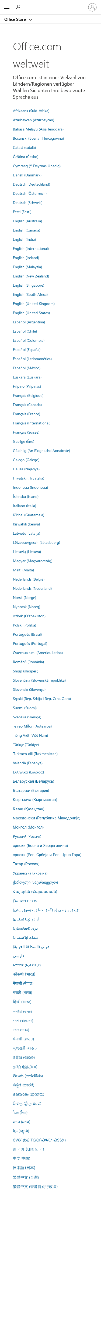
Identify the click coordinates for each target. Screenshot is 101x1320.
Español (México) (26, 367)
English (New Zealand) (31, 276)
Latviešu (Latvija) (26, 533)
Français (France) (26, 413)
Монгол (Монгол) (28, 827)
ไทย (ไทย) (20, 1112)
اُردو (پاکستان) (26, 919)
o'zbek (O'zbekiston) (29, 615)
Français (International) (31, 423)
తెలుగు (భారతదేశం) (28, 1075)
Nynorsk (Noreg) (26, 606)
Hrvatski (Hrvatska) (28, 478)
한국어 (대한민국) (28, 1149)
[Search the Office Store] (18, 7)
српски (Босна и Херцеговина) (40, 845)
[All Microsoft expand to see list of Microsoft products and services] (6, 7)
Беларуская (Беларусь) (33, 781)
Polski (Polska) (24, 625)
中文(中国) (21, 1158)
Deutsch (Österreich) (30, 193)
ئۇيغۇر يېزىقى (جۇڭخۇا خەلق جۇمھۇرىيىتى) (46, 909)
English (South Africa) (30, 294)
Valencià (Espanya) (28, 762)
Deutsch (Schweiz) (27, 202)
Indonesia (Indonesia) (30, 487)
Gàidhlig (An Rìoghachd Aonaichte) (41, 450)
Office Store (15, 19)
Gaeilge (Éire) (23, 441)
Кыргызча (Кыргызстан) (35, 799)
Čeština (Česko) (25, 156)
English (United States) (31, 312)
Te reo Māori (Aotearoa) (32, 726)
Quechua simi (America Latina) (38, 652)
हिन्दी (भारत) (22, 1002)
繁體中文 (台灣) (26, 1177)
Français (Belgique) (28, 395)
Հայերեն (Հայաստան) (35, 891)
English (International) (31, 248)
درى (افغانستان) (25, 928)
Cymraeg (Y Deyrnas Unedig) (37, 165)
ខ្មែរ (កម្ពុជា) (21, 1130)
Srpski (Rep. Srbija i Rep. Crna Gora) (42, 698)
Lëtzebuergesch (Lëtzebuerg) (36, 542)
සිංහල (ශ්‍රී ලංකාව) (27, 1103)
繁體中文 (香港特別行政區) (35, 1186)
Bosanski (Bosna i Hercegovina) (38, 138)
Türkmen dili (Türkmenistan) (35, 753)
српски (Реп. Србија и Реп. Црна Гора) (47, 854)
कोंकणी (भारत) (24, 974)
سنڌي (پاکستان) (25, 937)
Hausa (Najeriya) (26, 468)
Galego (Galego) (26, 459)
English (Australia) (27, 220)
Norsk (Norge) (24, 597)
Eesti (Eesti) (22, 211)
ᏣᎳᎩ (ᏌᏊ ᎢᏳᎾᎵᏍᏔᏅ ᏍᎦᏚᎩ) (39, 1140)
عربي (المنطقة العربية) (31, 946)
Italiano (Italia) (24, 505)
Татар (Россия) (26, 863)
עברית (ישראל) (25, 900)
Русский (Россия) (27, 836)
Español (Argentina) (29, 321)
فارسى (18, 955)
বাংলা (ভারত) (21, 1029)
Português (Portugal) (30, 643)
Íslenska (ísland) (26, 496)
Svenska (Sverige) (27, 716)
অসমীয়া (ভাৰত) (22, 1011)
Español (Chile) (25, 331)
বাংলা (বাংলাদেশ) (23, 1020)
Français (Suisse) (26, 432)
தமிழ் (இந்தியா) (25, 1066)
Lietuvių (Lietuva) (27, 551)
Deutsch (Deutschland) (31, 184)
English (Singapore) (28, 285)
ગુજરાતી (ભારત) (25, 1048)
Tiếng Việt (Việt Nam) (30, 735)
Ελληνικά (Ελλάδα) (28, 772)
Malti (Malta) (23, 569)
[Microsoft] (50, 4)
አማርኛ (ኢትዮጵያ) (27, 964)
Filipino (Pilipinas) (27, 386)
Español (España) (26, 349)
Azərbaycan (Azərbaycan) (33, 119)
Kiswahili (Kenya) (26, 524)
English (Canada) (26, 230)
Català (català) (24, 147)
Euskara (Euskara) (27, 377)
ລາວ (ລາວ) (21, 1121)
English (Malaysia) (27, 266)
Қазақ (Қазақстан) (28, 808)
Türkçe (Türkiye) (26, 744)
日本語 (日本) (24, 1167)
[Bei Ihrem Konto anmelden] (92, 7)
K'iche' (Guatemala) (28, 514)
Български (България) (31, 790)
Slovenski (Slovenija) (29, 689)
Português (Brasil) (27, 634)
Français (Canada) (27, 404)
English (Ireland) (26, 257)
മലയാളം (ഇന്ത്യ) (28, 1094)
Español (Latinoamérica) (32, 358)
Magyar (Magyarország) (32, 560)
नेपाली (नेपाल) (23, 983)
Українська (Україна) (30, 873)
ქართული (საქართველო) (35, 882)
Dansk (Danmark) (27, 174)
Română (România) (28, 661)
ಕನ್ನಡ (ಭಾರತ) (23, 1084)
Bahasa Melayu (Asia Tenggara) (38, 129)
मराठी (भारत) (22, 992)
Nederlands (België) (28, 579)
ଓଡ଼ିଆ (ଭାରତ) (24, 1057)
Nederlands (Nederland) (32, 588)
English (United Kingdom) (34, 303)
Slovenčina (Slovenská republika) (39, 680)
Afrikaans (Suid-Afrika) (31, 110)
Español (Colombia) (28, 340)
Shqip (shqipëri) (25, 671)
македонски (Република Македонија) (47, 817)
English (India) (24, 239)
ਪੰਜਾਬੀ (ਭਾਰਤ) (23, 1038)
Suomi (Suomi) (25, 707)
